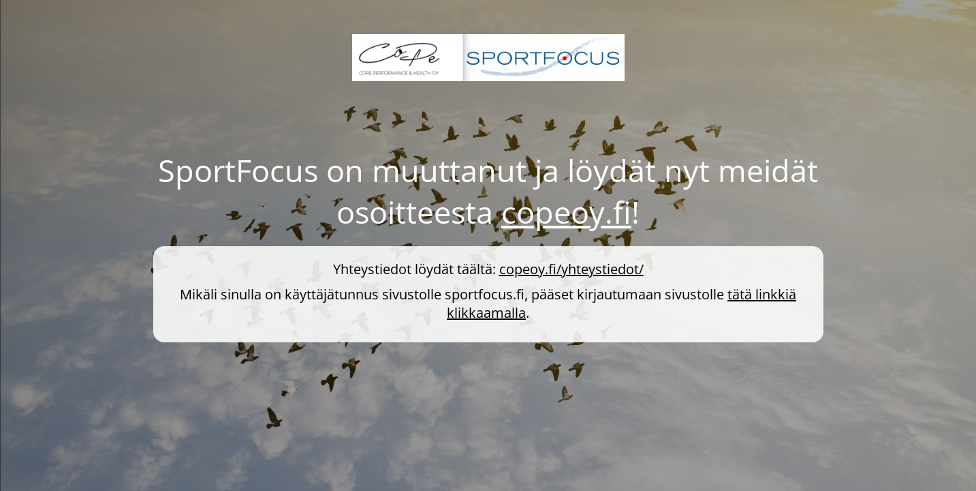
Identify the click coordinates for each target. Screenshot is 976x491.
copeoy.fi (566, 212)
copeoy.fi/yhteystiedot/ (571, 269)
